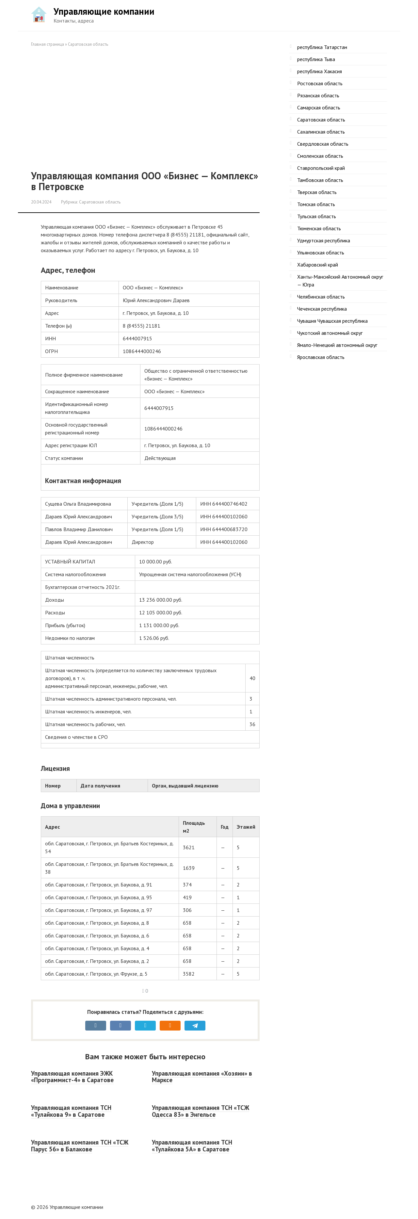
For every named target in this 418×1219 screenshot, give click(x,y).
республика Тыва (316, 59)
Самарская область (318, 107)
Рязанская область (318, 95)
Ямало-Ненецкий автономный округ (337, 345)
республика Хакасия (319, 71)
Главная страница (47, 44)
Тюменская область (319, 228)
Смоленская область (320, 156)
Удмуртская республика (323, 240)
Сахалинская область (321, 131)
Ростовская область (320, 83)
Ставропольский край (321, 168)
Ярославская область (321, 357)
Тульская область (316, 216)
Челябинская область (321, 296)
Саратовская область (88, 44)
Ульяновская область (320, 252)
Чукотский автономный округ (329, 333)
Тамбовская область (320, 180)
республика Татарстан (322, 47)
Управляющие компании (104, 11)
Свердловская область (322, 143)
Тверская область (317, 192)
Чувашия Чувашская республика (332, 320)
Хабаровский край (317, 264)
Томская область (316, 204)
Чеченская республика (322, 308)
